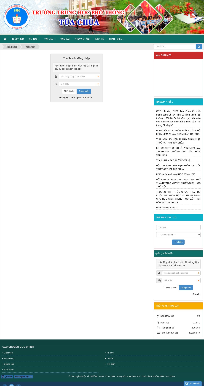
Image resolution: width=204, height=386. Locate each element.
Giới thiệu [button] (18, 39)
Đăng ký (63, 97)
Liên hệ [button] (99, 39)
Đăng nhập (84, 91)
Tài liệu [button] (50, 40)
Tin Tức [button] (34, 40)
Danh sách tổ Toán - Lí (167, 207)
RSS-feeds (9, 369)
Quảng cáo (9, 364)
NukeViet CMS (133, 376)
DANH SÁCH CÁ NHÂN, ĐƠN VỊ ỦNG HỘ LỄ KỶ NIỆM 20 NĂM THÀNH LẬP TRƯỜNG (178, 132)
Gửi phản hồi (192, 383)
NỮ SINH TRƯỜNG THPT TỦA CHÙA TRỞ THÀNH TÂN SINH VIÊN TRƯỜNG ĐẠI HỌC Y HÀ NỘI (178, 183)
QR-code (7, 377)
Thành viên (9, 358)
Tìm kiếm (111, 364)
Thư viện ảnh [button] (83, 39)
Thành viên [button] (116, 40)
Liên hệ (110, 358)
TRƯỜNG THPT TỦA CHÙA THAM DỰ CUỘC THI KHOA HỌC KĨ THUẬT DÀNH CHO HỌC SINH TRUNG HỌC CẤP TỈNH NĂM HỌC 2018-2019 (178, 197)
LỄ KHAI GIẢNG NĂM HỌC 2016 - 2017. (176, 174)
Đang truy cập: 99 (23, 377)
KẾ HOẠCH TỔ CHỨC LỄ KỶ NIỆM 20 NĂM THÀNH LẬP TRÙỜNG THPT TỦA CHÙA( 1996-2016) (178, 151)
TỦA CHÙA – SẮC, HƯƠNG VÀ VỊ (173, 160)
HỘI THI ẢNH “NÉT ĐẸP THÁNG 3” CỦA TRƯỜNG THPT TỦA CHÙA (178, 167)
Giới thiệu (8, 353)
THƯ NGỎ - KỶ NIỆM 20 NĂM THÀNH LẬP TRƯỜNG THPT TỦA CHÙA (178, 141)
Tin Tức (110, 353)
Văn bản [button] (65, 39)
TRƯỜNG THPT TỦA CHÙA (102, 376)
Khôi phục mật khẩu (81, 97)
